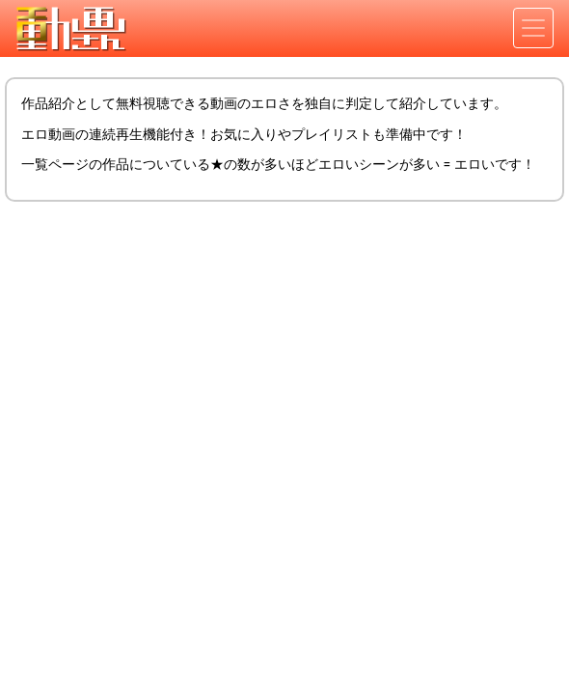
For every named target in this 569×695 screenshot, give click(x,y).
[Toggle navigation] (533, 28)
